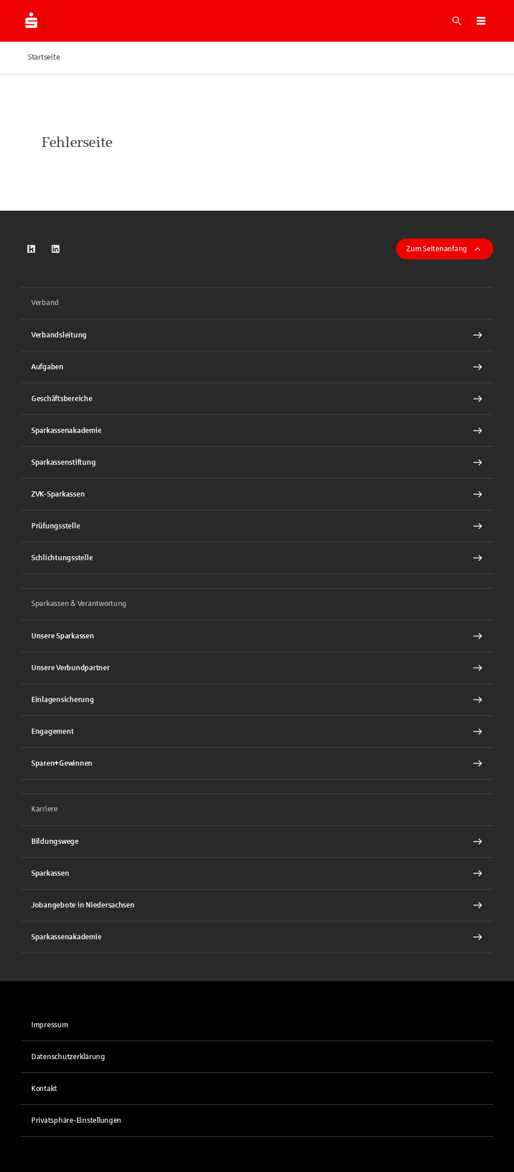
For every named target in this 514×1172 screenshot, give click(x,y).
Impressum (49, 1025)
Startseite (44, 57)
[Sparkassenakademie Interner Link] (257, 430)
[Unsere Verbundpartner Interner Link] (257, 668)
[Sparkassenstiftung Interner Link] (257, 462)
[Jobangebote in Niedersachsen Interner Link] (257, 905)
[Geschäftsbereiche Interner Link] (257, 398)
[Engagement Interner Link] (257, 731)
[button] (481, 21)
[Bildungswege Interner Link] (257, 841)
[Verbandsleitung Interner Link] (257, 335)
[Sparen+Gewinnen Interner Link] (257, 763)
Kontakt (44, 1089)
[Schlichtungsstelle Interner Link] (257, 558)
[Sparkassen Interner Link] (257, 873)
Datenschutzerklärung (68, 1057)
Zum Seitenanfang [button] (444, 249)
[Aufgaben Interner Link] (257, 367)
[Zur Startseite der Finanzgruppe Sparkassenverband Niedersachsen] (31, 20)
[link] (31, 248)
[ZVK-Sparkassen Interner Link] (257, 494)
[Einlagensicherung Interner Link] (257, 699)
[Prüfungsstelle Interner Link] (257, 526)
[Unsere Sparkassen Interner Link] (257, 636)
